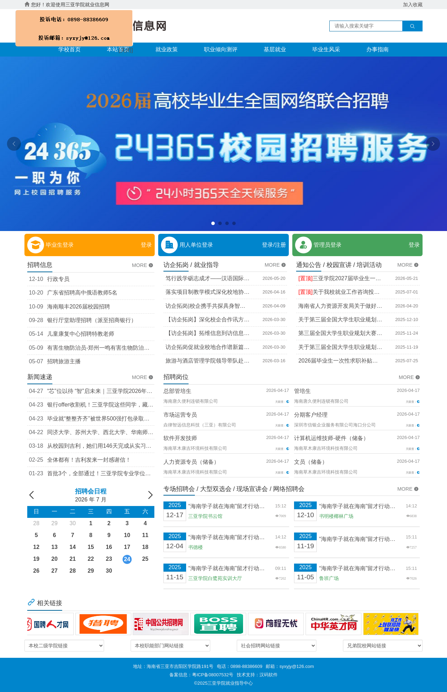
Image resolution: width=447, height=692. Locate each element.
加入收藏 (413, 4)
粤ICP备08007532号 (213, 674)
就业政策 (166, 49)
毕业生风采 (326, 49)
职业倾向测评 (220, 49)
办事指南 (377, 49)
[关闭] (124, 49)
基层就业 (275, 49)
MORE (143, 265)
